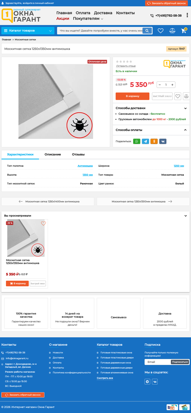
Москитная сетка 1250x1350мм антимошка (22, 262)
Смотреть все (105, 378)
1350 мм (88, 174)
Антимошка (85, 165)
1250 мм (179, 165)
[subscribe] (167, 362)
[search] (102, 30)
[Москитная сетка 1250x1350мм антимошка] (26, 240)
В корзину (132, 96)
